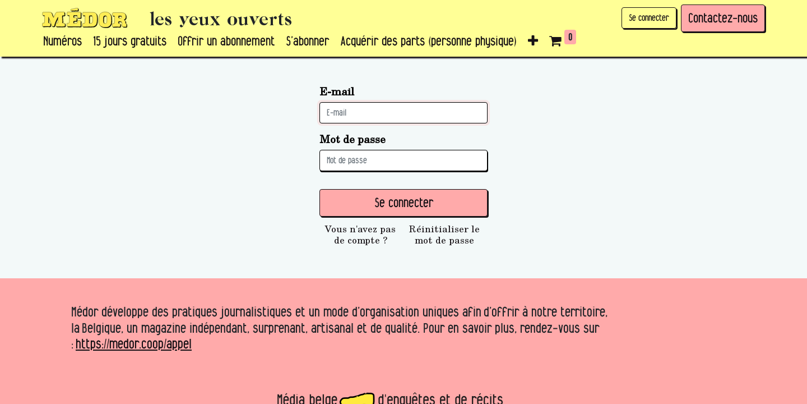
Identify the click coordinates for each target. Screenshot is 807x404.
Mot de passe (352, 138)
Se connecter (649, 17)
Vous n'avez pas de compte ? (360, 234)
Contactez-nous (723, 18)
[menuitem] (62, 41)
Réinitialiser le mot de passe (444, 234)
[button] (533, 41)
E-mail (336, 91)
